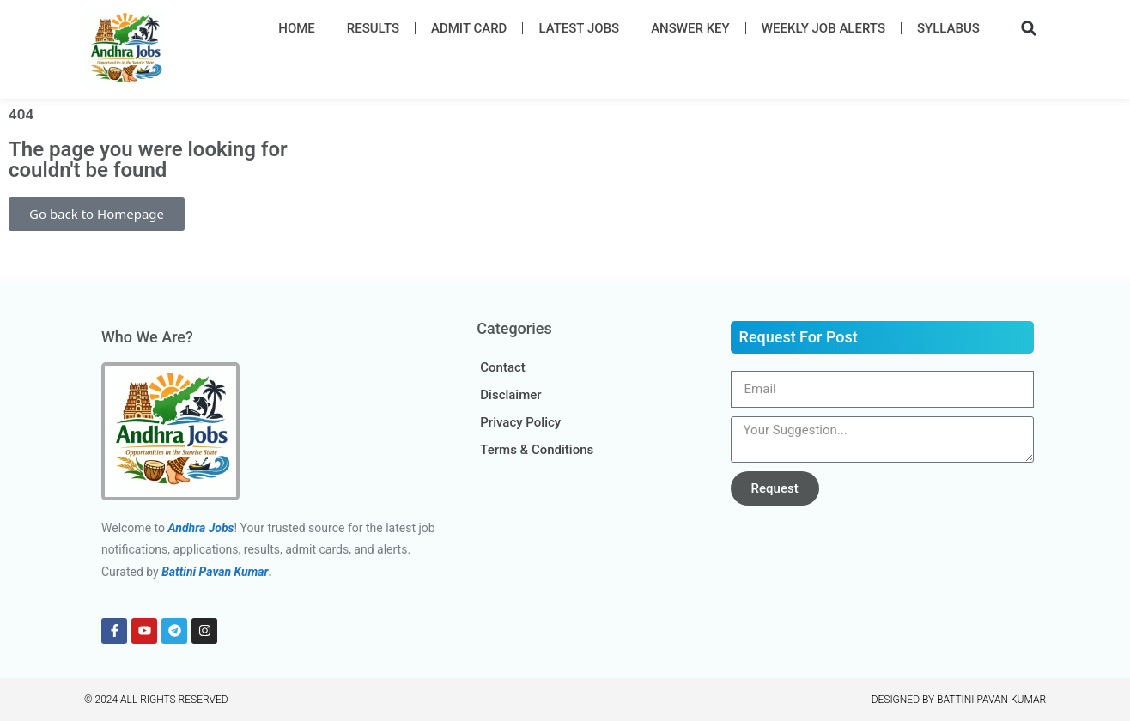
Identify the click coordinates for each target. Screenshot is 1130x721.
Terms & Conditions (536, 449)
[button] (1028, 28)
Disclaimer (510, 395)
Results (373, 28)
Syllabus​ (948, 28)
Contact (503, 367)
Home (296, 28)
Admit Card (469, 28)
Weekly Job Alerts (823, 28)
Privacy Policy (520, 422)
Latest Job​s (578, 28)
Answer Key (690, 28)
